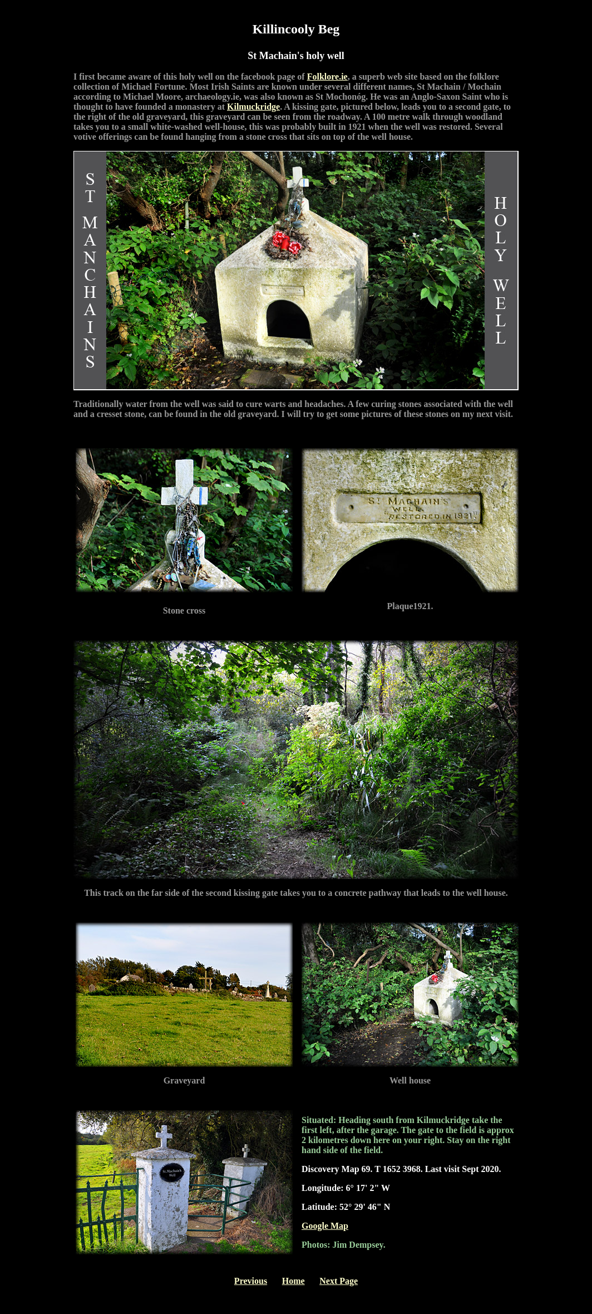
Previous (250, 1281)
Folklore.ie (327, 76)
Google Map (325, 1225)
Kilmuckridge (253, 106)
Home (293, 1281)
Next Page (338, 1281)
